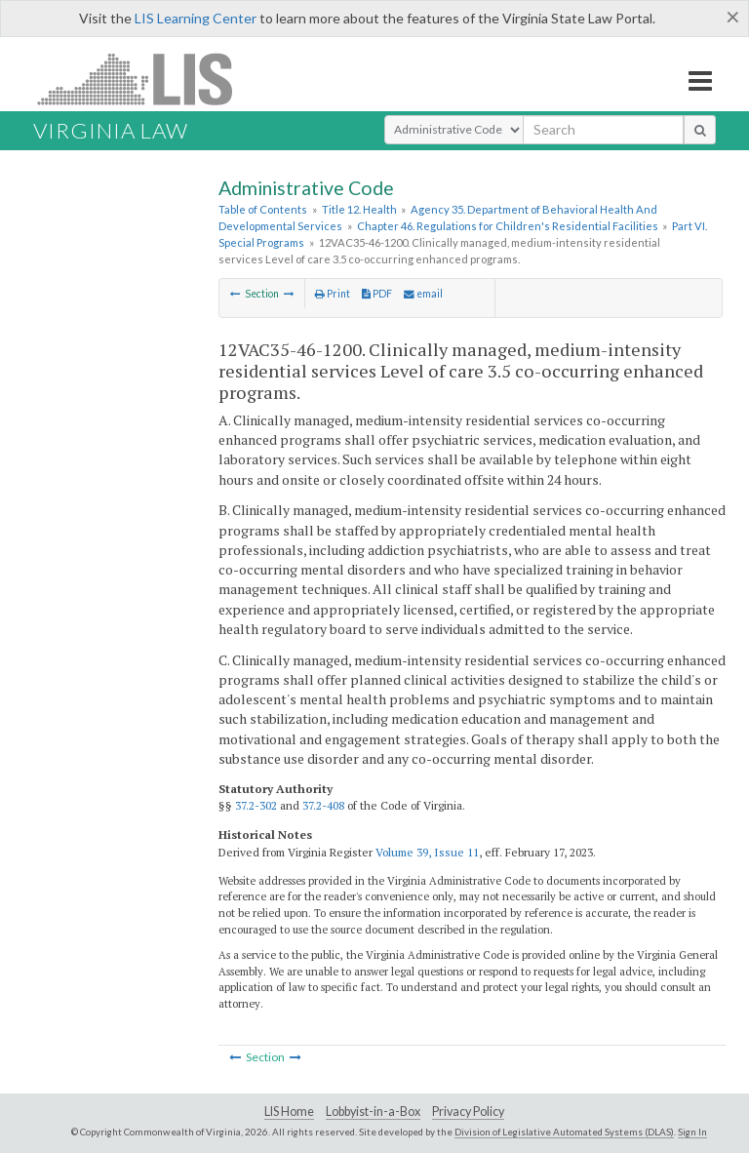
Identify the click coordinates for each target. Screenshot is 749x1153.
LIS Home (289, 1111)
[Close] (733, 16)
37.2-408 (323, 805)
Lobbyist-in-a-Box (373, 1111)
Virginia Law (110, 130)
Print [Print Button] (332, 293)
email (423, 293)
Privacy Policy (468, 1111)
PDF (377, 293)
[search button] (700, 129)
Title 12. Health (359, 209)
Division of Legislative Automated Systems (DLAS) (564, 1131)
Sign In (692, 1131)
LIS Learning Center (195, 18)
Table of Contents (262, 209)
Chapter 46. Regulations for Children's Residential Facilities (507, 225)
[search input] (603, 129)
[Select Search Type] (454, 129)
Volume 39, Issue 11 (427, 852)
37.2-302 (256, 805)
